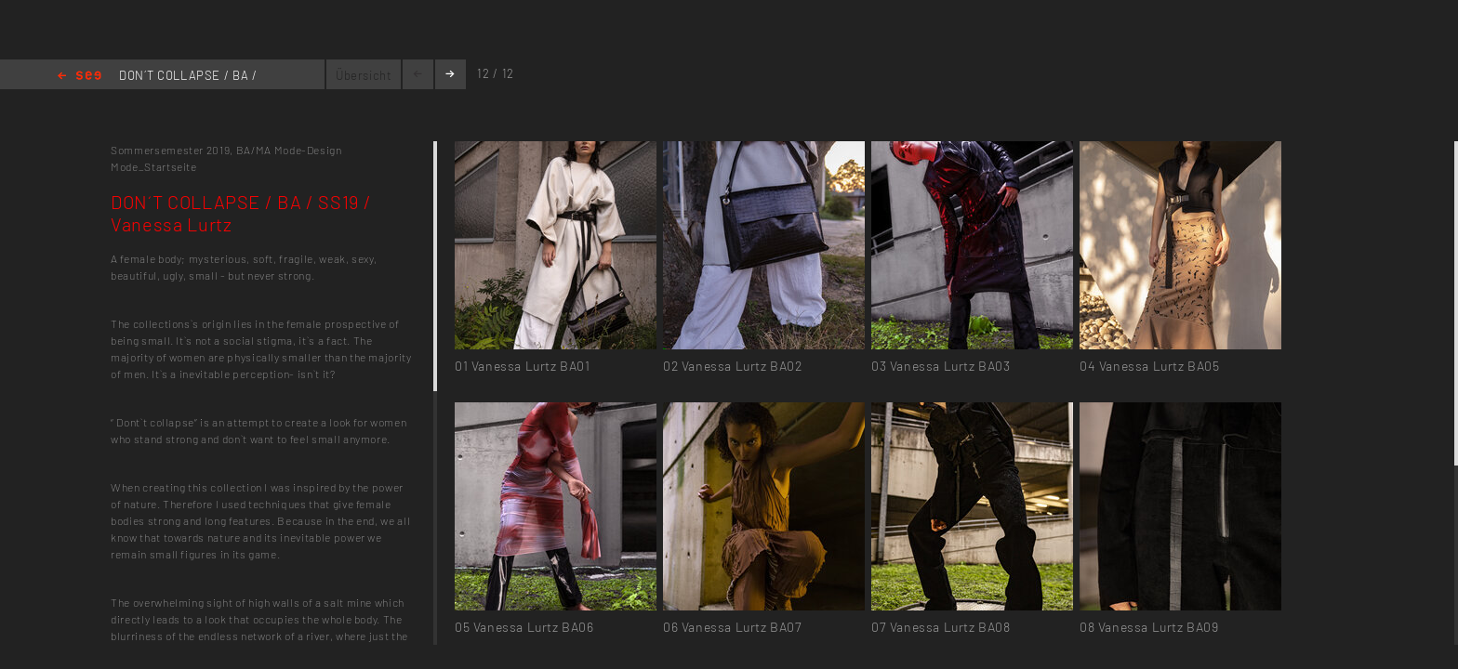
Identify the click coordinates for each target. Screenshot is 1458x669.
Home (79, 76)
